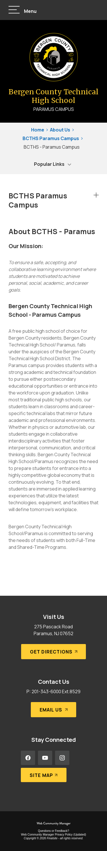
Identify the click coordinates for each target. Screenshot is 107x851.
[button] (23, 10)
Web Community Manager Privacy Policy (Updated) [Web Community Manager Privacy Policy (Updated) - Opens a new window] (53, 834)
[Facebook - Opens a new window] (28, 758)
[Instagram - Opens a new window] (62, 758)
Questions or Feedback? (53, 830)
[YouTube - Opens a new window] (45, 758)
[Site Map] (44, 775)
